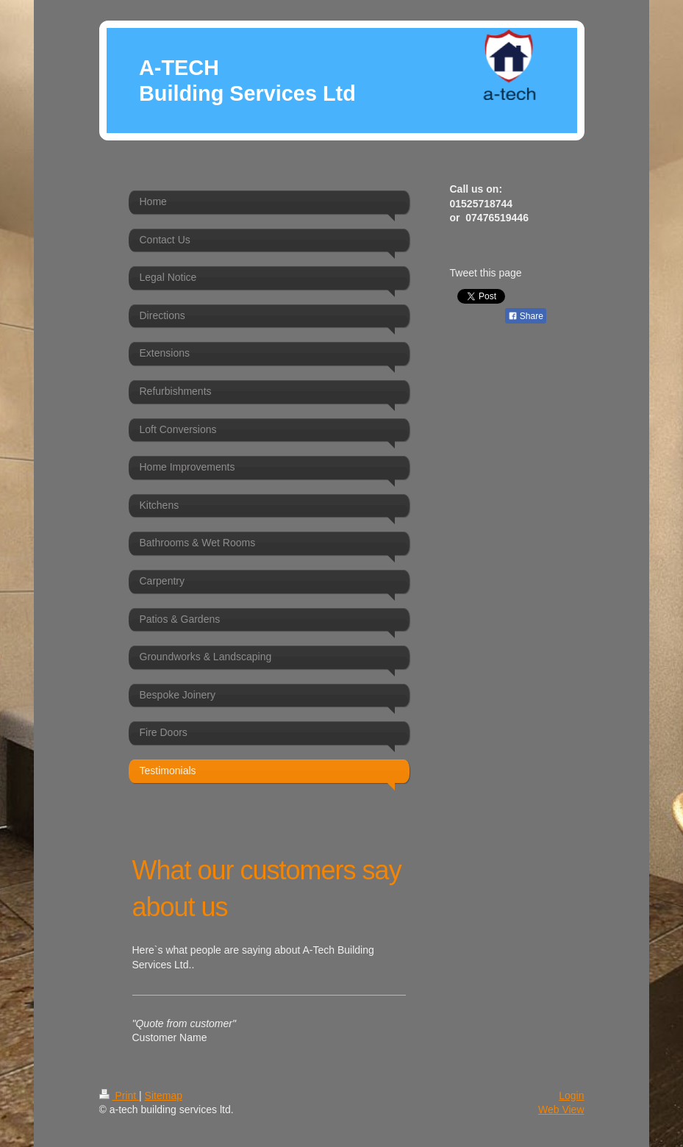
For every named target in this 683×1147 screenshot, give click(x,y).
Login (571, 1095)
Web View (561, 1109)
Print (119, 1095)
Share (525, 316)
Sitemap (163, 1095)
